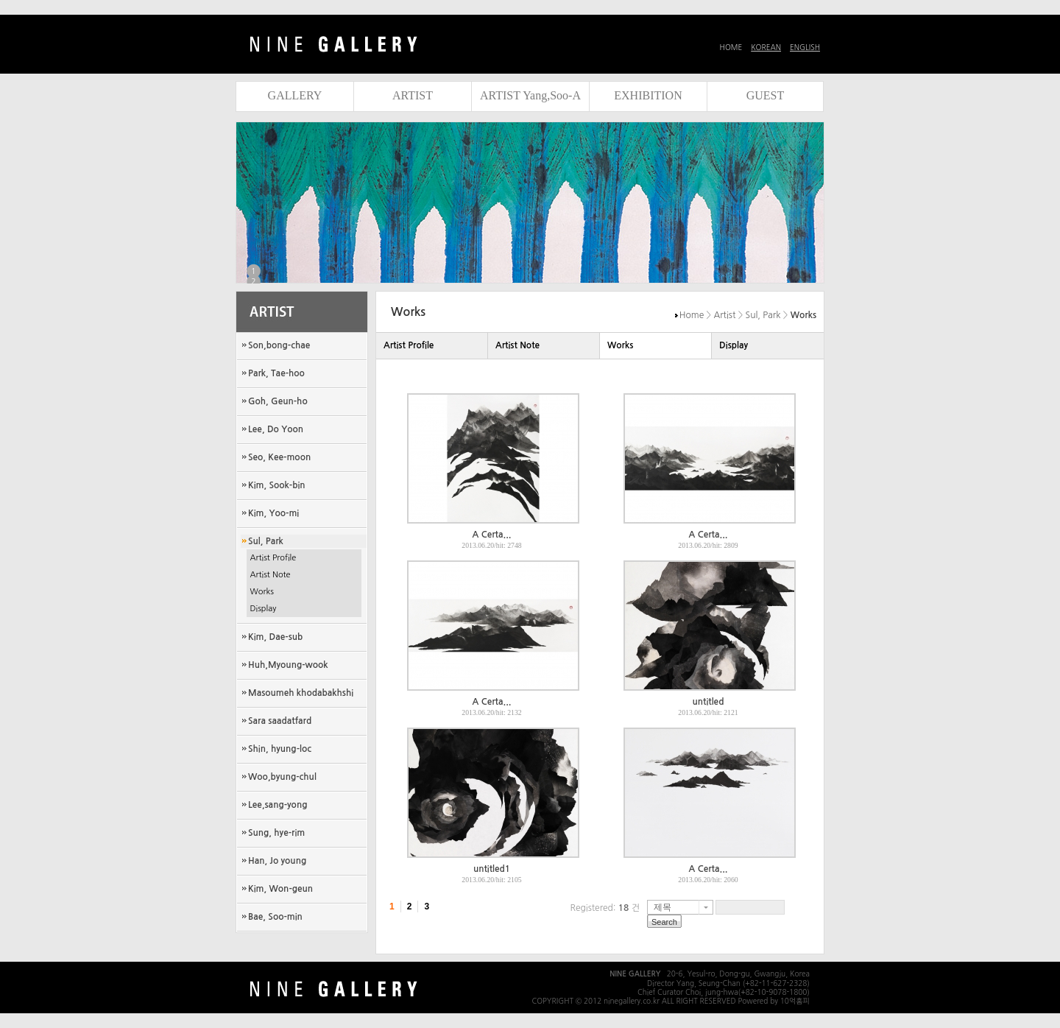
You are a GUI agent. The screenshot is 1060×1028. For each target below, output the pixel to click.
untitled (708, 701)
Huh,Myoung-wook (288, 665)
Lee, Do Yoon (275, 429)
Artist (725, 315)
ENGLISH (805, 47)
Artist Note (270, 575)
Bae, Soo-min (275, 916)
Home (691, 315)
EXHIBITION (648, 95)
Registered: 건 (605, 908)
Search (664, 922)
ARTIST (412, 95)
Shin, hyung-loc (279, 748)
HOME (731, 47)
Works (262, 592)
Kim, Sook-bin (276, 485)
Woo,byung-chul (282, 776)
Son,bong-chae (279, 345)
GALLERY (295, 95)
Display (263, 609)
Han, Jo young (277, 860)
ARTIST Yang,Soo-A (530, 95)
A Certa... (492, 534)
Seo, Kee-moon (279, 457)
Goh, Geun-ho (278, 401)
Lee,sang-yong (277, 804)
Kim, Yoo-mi (273, 513)
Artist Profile (273, 558)
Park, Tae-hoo (276, 373)
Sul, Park (265, 541)
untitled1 (491, 869)
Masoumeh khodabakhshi (300, 693)
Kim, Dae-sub (275, 637)
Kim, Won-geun (280, 888)
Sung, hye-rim (276, 832)
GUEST (765, 95)
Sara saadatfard (279, 721)
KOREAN (766, 47)
